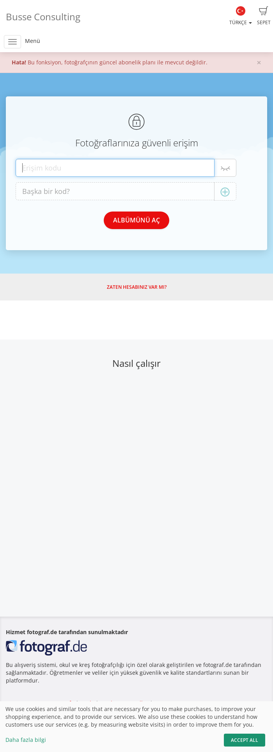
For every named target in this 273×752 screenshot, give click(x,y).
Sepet (264, 16)
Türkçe (240, 16)
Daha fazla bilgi (25, 739)
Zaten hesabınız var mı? (137, 287)
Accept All (244, 740)
